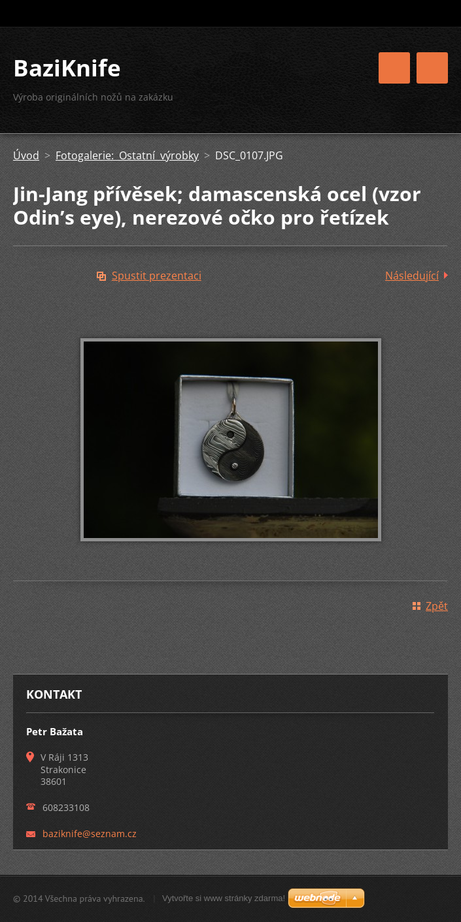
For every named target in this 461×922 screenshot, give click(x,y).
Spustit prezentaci (156, 275)
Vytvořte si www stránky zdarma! (223, 898)
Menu (432, 68)
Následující (412, 275)
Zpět (437, 606)
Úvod (26, 155)
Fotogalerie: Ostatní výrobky (127, 155)
